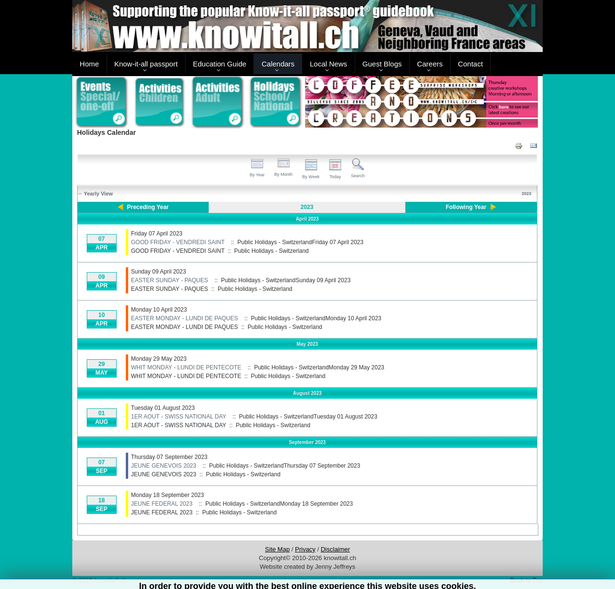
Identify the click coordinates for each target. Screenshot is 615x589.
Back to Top (526, 580)
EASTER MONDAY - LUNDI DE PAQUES (184, 318)
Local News (329, 64)
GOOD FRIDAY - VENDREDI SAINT (178, 242)
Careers (429, 64)
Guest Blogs (382, 64)
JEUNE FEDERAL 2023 (162, 503)
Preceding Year (148, 207)
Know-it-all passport (146, 64)
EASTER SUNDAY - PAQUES (169, 280)
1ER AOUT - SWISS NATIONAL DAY (178, 416)
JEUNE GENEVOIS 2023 (163, 465)
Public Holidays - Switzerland (271, 251)
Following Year (466, 207)
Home (89, 64)
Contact (470, 64)
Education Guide (219, 64)
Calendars (278, 64)
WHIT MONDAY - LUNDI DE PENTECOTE (186, 367)
